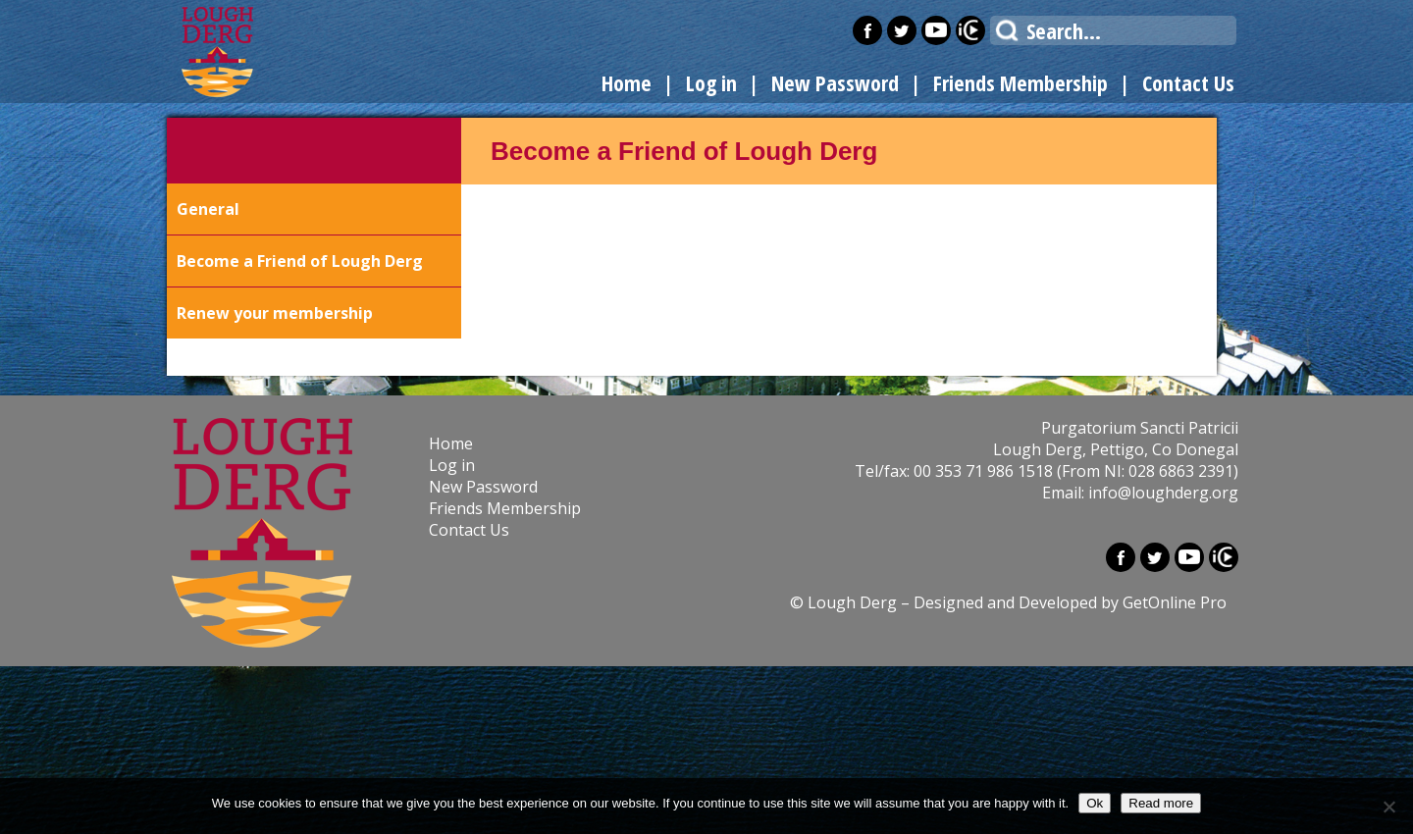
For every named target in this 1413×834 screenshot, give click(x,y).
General (208, 209)
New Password (835, 82)
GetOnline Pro (1175, 602)
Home (627, 82)
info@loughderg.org (1163, 492)
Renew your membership (275, 313)
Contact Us (1188, 82)
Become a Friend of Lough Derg (300, 261)
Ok (1094, 803)
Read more (1160, 803)
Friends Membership (1020, 82)
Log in (711, 82)
